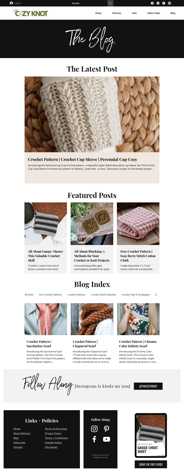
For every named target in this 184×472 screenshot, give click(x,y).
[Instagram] (158, 3)
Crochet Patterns (76, 294)
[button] (156, 294)
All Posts (28, 294)
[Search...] (86, 3)
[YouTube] (169, 3)
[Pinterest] (163, 3)
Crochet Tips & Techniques (136, 294)
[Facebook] (152, 3)
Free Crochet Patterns (50, 294)
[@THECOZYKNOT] (148, 386)
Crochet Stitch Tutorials (103, 294)
